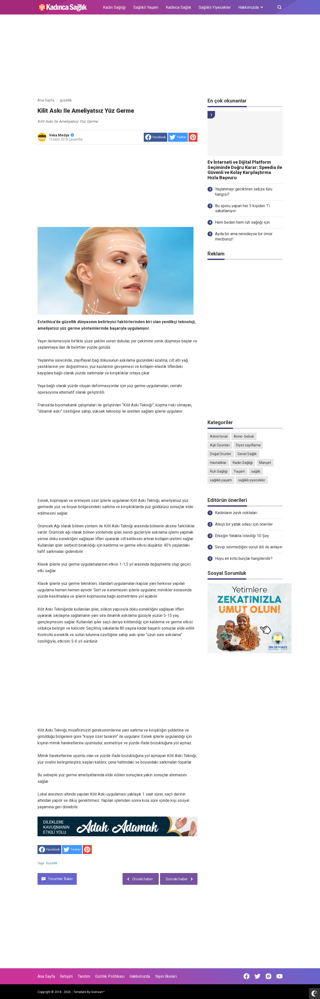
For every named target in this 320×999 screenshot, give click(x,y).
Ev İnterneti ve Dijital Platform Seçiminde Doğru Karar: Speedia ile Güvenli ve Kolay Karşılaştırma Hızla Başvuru (245, 170)
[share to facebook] (155, 137)
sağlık (255, 471)
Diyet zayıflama (248, 445)
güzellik (51, 863)
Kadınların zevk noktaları (236, 512)
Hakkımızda (140, 976)
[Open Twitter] (257, 976)
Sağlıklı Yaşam (145, 7)
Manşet (265, 463)
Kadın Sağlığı (114, 7)
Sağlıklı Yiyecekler (215, 7)
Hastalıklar (218, 463)
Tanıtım (84, 976)
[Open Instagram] (269, 976)
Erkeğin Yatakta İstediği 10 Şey (242, 535)
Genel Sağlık (247, 454)
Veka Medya (61, 135)
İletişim (66, 976)
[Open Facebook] (247, 976)
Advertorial (219, 436)
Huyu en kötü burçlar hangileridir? (243, 558)
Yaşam (239, 471)
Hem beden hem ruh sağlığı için (242, 222)
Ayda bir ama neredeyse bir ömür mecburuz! (243, 236)
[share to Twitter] (178, 137)
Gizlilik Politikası (109, 976)
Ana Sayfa (46, 976)
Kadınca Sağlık (178, 7)
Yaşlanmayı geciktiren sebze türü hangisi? (243, 192)
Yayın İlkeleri (166, 976)
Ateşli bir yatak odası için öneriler (244, 524)
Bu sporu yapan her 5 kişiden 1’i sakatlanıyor (242, 208)
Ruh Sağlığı (219, 471)
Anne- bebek (244, 436)
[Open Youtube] (279, 976)
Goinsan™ (98, 992)
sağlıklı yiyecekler (251, 480)
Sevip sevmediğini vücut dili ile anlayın (248, 547)
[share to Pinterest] (193, 137)
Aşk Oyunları (220, 445)
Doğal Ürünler (220, 454)
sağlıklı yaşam (221, 480)
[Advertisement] (160, 57)
